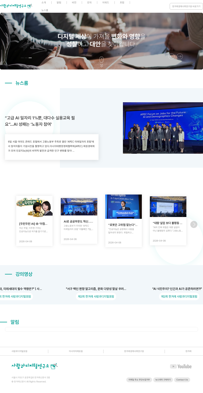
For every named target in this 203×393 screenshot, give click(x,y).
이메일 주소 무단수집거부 (139, 379)
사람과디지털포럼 (19, 351)
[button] (180, 56)
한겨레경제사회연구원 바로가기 (186, 6)
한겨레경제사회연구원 (134, 351)
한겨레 (188, 351)
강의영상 (18, 274)
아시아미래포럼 (76, 351)
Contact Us (182, 379)
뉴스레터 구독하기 (163, 379)
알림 (9, 322)
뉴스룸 (44, 10)
